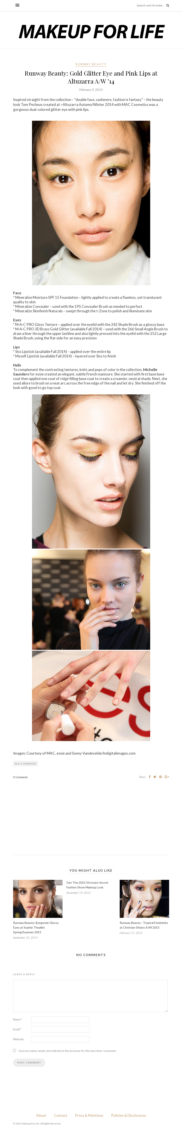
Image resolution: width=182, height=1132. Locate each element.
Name (17, 1019)
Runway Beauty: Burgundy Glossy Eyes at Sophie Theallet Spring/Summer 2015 (36, 927)
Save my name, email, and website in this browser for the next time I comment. (67, 1051)
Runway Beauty (91, 64)
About (41, 1115)
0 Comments (20, 777)
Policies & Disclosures (128, 1115)
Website (18, 1039)
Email (17, 1029)
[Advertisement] (91, 814)
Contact (60, 1115)
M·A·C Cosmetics (25, 763)
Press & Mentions (89, 1115)
